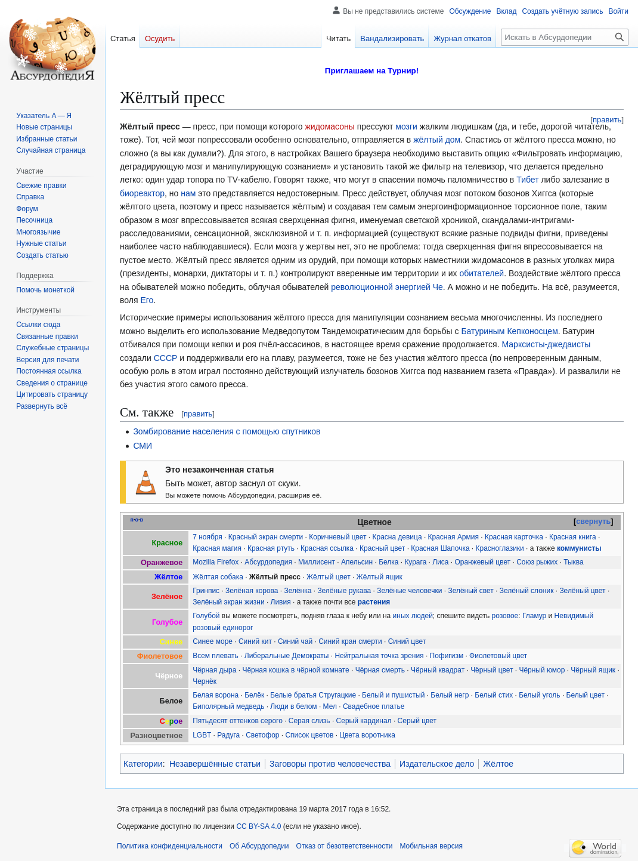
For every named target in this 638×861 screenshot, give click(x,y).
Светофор (262, 735)
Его (146, 300)
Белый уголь (539, 695)
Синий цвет (407, 641)
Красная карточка (514, 537)
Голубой (206, 616)
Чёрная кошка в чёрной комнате (295, 670)
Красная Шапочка (440, 548)
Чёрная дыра (214, 670)
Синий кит (255, 641)
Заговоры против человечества (330, 764)
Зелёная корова (251, 591)
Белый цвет (585, 695)
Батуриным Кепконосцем (509, 331)
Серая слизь (309, 721)
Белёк (254, 695)
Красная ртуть (271, 548)
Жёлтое (498, 764)
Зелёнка (297, 591)
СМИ (142, 445)
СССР (166, 358)
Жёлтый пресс (275, 577)
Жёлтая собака (218, 577)
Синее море (213, 641)
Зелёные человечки (409, 591)
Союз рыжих (537, 562)
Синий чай (295, 641)
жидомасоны (329, 126)
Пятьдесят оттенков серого (238, 721)
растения (374, 602)
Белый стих (494, 695)
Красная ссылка (327, 548)
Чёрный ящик (593, 670)
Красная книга (572, 537)
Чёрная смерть (380, 670)
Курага (415, 562)
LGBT (202, 735)
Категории (143, 764)
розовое (505, 616)
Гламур (534, 616)
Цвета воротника (367, 735)
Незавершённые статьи (215, 764)
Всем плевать (216, 656)
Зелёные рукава (344, 591)
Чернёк (204, 681)
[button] (41, 406)
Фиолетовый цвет (498, 656)
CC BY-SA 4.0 (258, 826)
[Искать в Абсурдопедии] (564, 37)
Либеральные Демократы (286, 656)
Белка (388, 562)
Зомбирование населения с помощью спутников (226, 431)
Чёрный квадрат (437, 670)
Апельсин (357, 562)
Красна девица (397, 537)
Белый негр (450, 695)
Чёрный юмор (542, 670)
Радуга (228, 735)
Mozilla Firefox (216, 562)
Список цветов (309, 735)
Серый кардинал (364, 721)
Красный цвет (382, 548)
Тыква (573, 562)
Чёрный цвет (491, 670)
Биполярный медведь (228, 706)
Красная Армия (453, 537)
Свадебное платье (373, 706)
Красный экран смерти (265, 537)
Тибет (527, 179)
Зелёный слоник (527, 591)
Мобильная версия (431, 846)
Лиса (440, 562)
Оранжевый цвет (482, 562)
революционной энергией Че (387, 287)
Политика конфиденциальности (169, 846)
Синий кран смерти (350, 641)
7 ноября (207, 537)
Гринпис (206, 591)
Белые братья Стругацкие (313, 695)
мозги (406, 126)
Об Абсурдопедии (259, 846)
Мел (330, 706)
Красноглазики (500, 548)
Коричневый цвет (337, 537)
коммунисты (579, 548)
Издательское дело (436, 764)
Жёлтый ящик (379, 577)
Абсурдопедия (268, 562)
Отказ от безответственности (344, 846)
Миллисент (316, 562)
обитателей (481, 273)
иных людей (413, 616)
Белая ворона (216, 695)
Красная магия (217, 548)
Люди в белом (293, 706)
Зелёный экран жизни (228, 602)
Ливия (281, 602)
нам (188, 193)
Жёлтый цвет (328, 577)
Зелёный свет (470, 591)
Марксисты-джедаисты (545, 344)
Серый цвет (417, 721)
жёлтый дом (436, 139)
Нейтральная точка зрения (379, 656)
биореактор (142, 193)
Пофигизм (447, 656)
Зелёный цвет (582, 591)
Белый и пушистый (393, 695)
